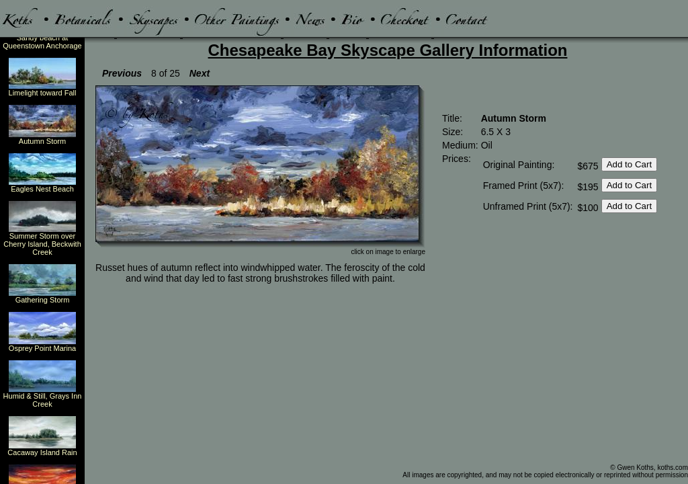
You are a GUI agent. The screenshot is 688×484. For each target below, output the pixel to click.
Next (199, 73)
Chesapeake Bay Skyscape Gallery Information (388, 50)
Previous (122, 73)
